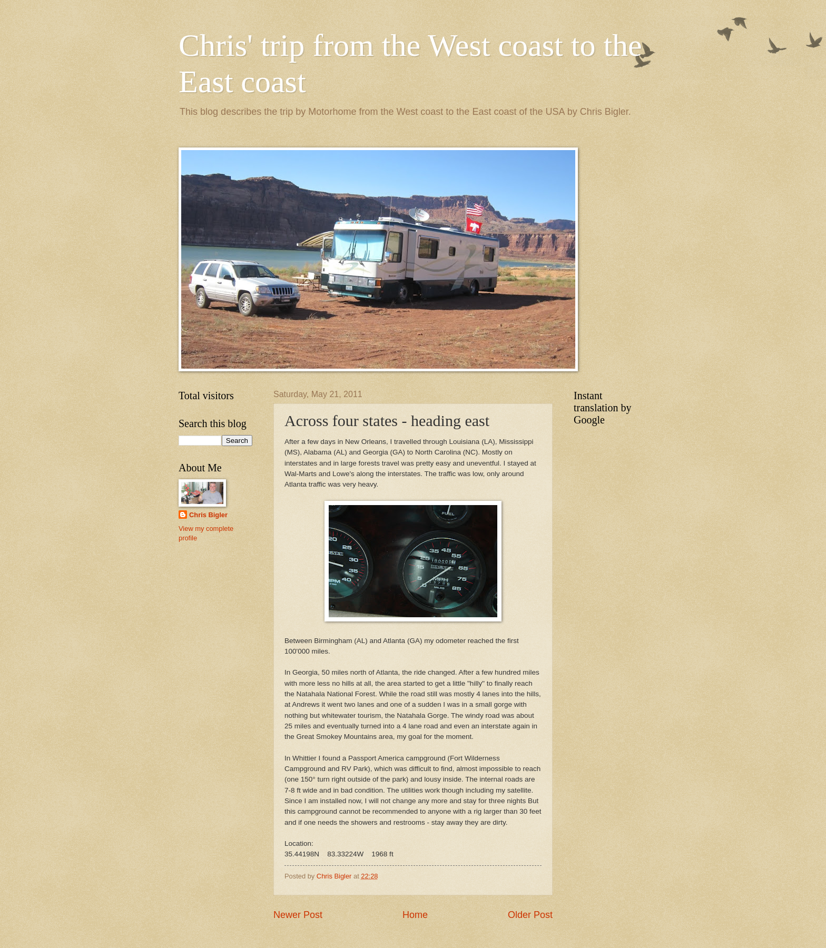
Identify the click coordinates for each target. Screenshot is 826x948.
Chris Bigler (208, 515)
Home (415, 915)
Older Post (530, 915)
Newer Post (297, 915)
